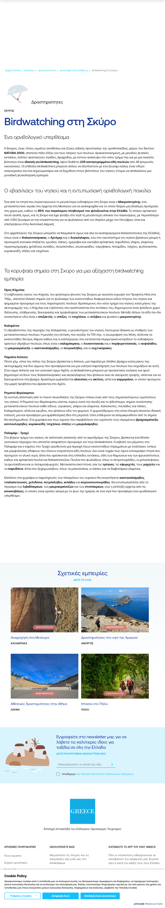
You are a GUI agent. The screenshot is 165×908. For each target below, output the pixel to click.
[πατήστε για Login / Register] (128, 6)
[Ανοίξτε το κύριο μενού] (157, 6)
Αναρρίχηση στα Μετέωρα (30, 637)
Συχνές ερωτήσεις (15, 862)
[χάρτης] (146, 6)
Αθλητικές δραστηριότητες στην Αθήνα (39, 704)
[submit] (112, 764)
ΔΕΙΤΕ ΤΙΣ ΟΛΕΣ (82, 580)
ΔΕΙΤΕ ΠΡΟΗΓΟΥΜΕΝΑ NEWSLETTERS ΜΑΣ (81, 753)
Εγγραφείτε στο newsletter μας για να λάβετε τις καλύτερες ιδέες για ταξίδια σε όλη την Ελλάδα (91, 742)
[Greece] (18, 6)
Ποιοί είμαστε (12, 855)
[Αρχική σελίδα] (12, 70)
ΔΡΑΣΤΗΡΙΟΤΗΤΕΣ (44, 627)
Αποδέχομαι (95, 774)
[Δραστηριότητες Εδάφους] (74, 70)
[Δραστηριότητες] (47, 70)
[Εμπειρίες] (29, 70)
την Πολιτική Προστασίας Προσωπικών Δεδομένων (105, 774)
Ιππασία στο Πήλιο (94, 704)
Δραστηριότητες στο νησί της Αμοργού (109, 637)
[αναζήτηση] (137, 6)
